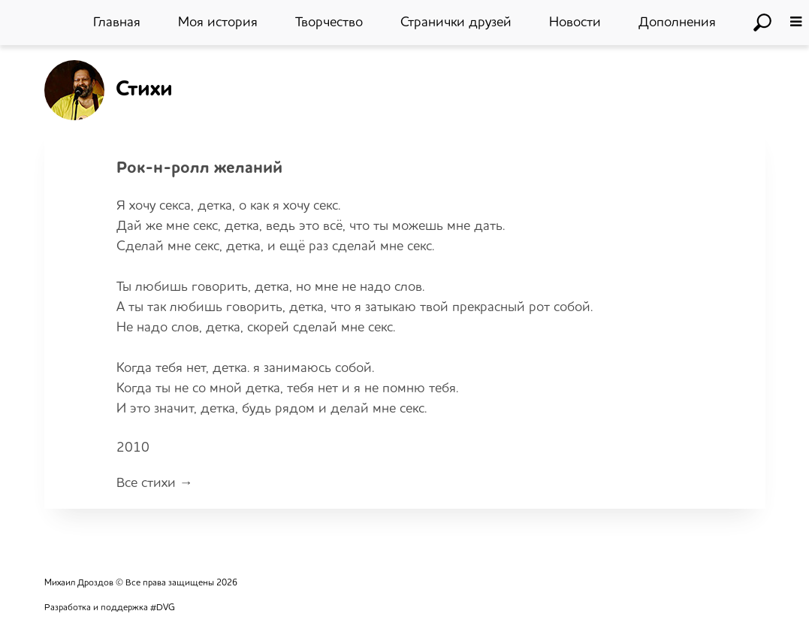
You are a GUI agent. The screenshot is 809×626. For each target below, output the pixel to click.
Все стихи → (154, 484)
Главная (116, 22)
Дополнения (677, 22)
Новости (575, 22)
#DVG (162, 608)
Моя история (218, 22)
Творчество (329, 22)
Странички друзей (456, 22)
